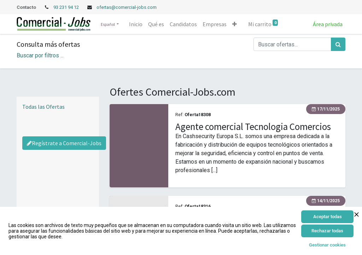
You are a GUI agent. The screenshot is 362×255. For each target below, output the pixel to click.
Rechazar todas (327, 230)
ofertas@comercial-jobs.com (127, 7)
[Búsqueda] (338, 44)
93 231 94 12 (66, 7)
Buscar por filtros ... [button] (40, 55)
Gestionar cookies (327, 245)
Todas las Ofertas (43, 106)
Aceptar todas (327, 216)
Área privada (328, 24)
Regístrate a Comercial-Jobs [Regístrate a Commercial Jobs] (64, 143)
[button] (234, 24)
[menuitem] (135, 24)
